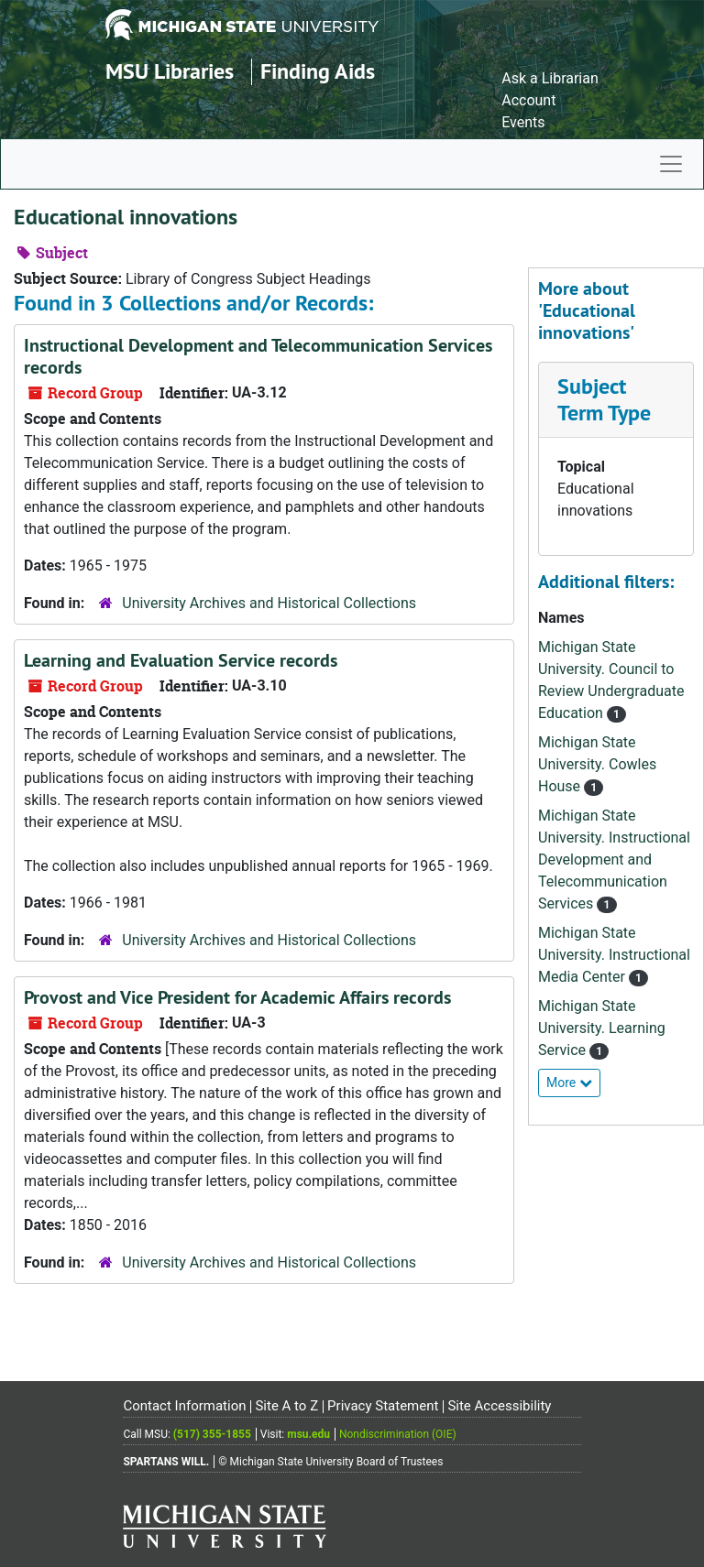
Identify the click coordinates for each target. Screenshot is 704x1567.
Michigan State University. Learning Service (602, 1028)
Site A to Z (286, 1406)
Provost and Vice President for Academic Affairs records (237, 997)
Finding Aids (317, 71)
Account (528, 100)
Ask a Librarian (550, 78)
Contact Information (184, 1406)
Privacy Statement (382, 1406)
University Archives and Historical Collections (269, 603)
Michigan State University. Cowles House (597, 764)
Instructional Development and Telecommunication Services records (258, 356)
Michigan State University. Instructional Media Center (614, 954)
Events (522, 122)
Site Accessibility (499, 1406)
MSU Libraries (169, 71)
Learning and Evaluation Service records (180, 660)
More (569, 1082)
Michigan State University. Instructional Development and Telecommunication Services (614, 859)
